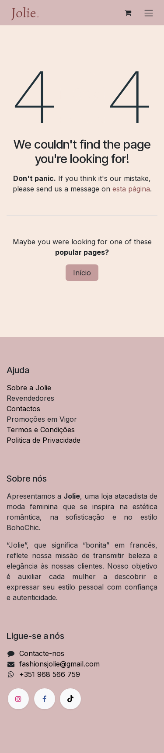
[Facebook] (44, 698)
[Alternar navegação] (148, 12)
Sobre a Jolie (29, 387)
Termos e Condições (41, 429)
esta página (131, 188)
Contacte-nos (41, 653)
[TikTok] (70, 698)
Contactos (23, 408)
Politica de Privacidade (43, 440)
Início (82, 272)
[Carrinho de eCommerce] (127, 12)
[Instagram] (18, 698)
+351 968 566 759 (49, 674)
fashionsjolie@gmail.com (59, 663)
